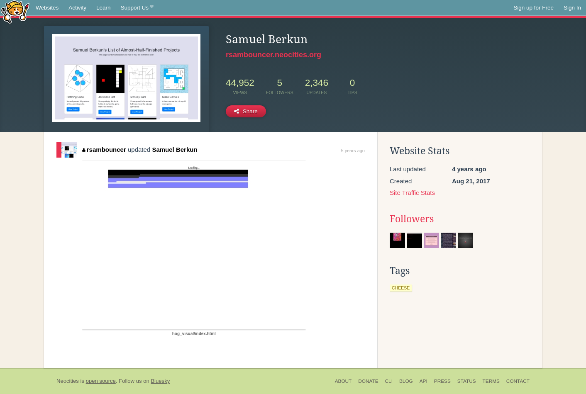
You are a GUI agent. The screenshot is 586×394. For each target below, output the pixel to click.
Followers (412, 219)
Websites (47, 8)
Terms (491, 381)
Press (442, 381)
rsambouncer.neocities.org (273, 55)
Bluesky (160, 381)
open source (101, 381)
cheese (401, 287)
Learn (103, 8)
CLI (389, 381)
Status (466, 381)
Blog (406, 381)
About (343, 381)
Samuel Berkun (174, 149)
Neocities (67, 381)
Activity (77, 8)
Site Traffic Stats (412, 192)
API (423, 381)
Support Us (137, 8)
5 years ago (353, 150)
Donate (368, 381)
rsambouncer (104, 149)
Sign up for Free (533, 8)
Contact (518, 381)
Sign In (572, 8)
